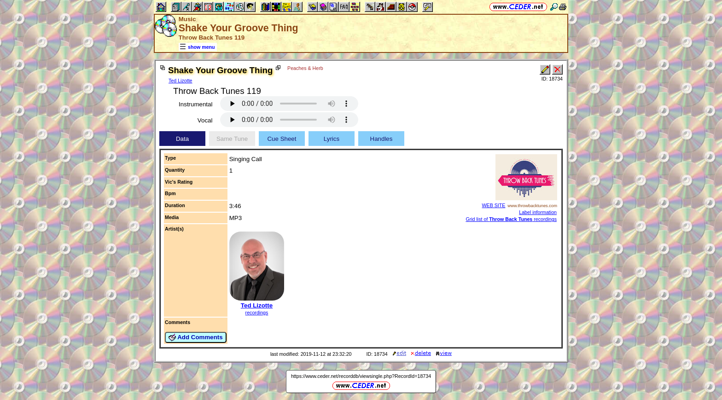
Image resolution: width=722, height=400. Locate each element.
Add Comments (196, 337)
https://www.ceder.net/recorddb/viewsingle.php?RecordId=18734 (361, 376)
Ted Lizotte (180, 80)
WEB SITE (494, 205)
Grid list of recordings (511, 219)
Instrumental (195, 104)
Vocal (205, 120)
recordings (256, 312)
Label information (538, 212)
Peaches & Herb (305, 68)
